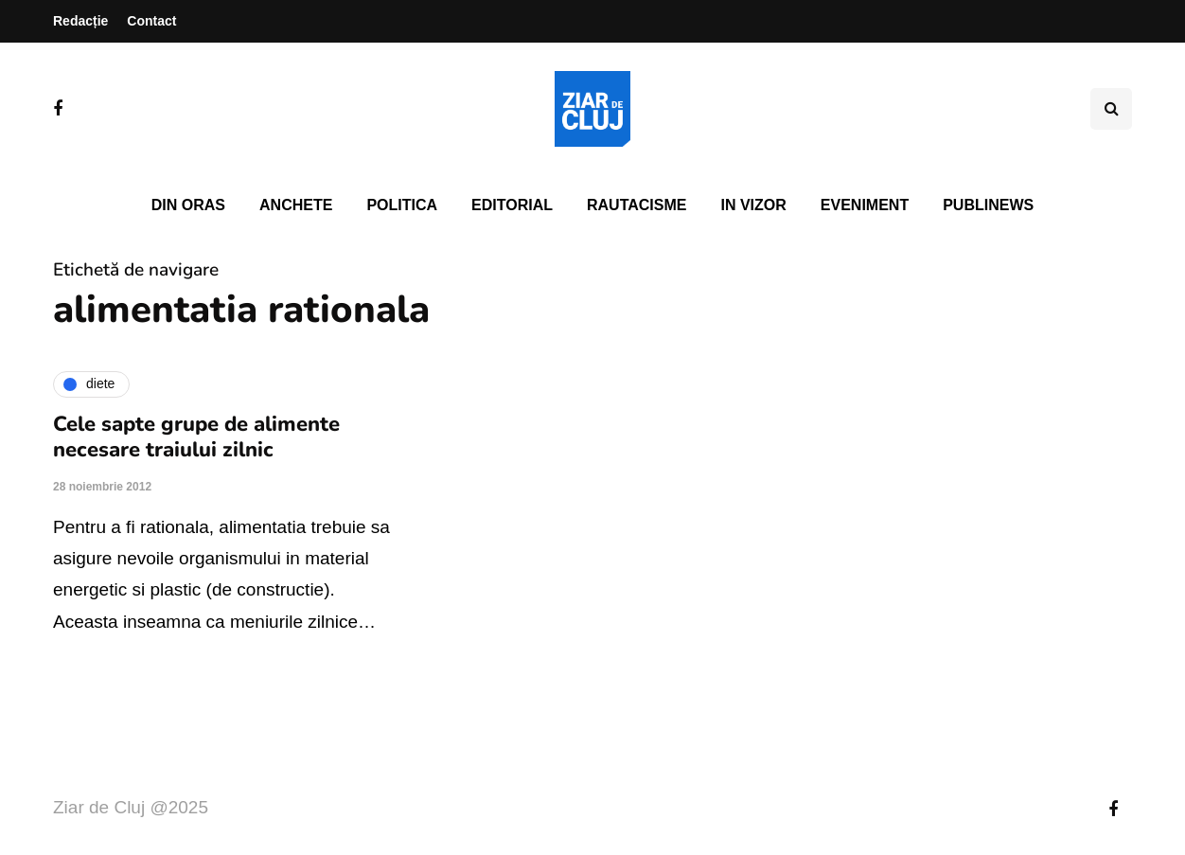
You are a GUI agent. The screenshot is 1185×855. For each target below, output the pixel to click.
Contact (151, 20)
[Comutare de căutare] (1111, 109)
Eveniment (865, 205)
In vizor (753, 205)
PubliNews (988, 205)
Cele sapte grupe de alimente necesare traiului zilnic (196, 437)
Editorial (512, 205)
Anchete (295, 205)
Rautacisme (636, 205)
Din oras (188, 205)
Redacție (80, 20)
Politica (401, 205)
